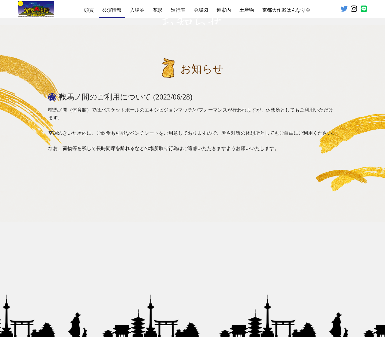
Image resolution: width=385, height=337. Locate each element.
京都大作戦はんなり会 (286, 10)
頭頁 (89, 10)
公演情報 (112, 10)
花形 (157, 10)
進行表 (178, 10)
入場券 (137, 10)
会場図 (201, 10)
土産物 (246, 10)
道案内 (224, 10)
